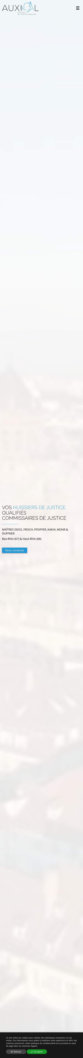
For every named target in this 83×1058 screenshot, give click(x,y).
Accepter (37, 1051)
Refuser (16, 1051)
